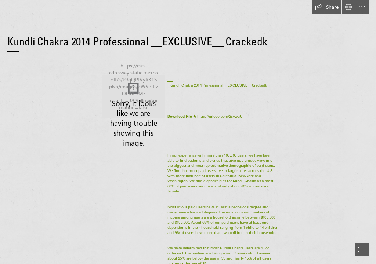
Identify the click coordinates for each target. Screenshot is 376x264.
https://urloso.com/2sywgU (219, 116)
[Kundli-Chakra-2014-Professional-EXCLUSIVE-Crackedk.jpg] (133, 96)
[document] (188, 132)
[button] (326, 7)
